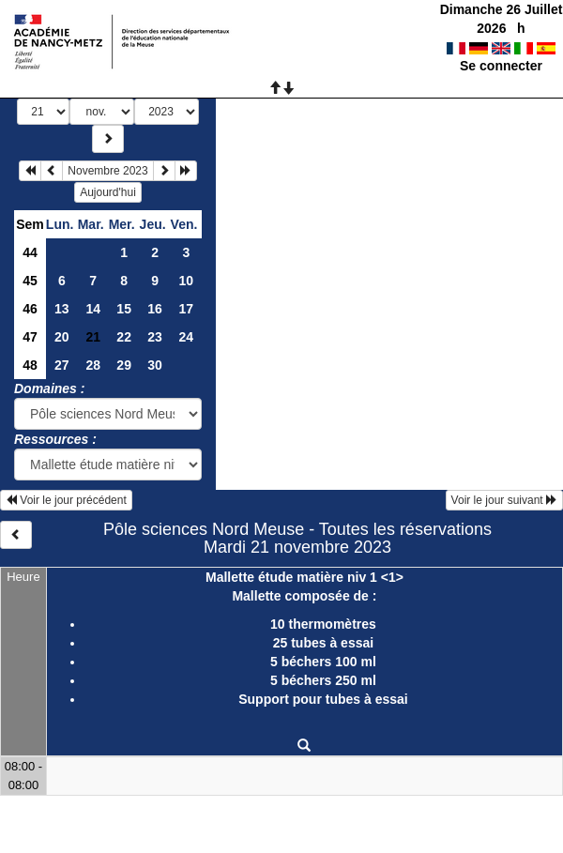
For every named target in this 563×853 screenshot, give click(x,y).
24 (185, 336)
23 (154, 336)
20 (61, 336)
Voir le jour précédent (66, 500)
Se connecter (501, 65)
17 (185, 308)
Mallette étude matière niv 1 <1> (304, 577)
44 (30, 252)
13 (61, 308)
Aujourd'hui (108, 192)
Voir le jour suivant (504, 500)
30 (154, 365)
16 (154, 308)
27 (61, 365)
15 (123, 308)
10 (185, 280)
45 (30, 280)
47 (30, 336)
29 (123, 365)
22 (123, 336)
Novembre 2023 (107, 170)
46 (30, 308)
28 (92, 365)
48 (30, 365)
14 (92, 308)
